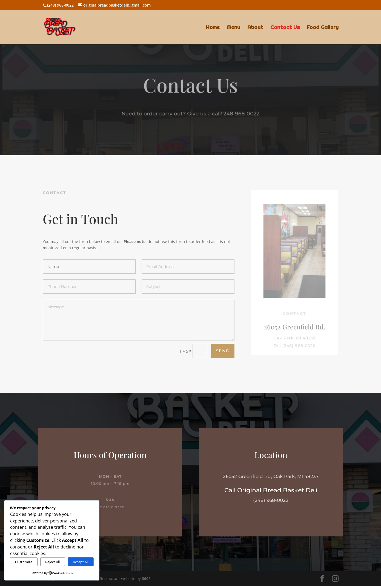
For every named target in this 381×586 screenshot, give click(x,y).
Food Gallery (323, 27)
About (255, 27)
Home (213, 27)
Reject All (52, 561)
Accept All (80, 561)
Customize (23, 561)
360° (146, 578)
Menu (233, 27)
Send (223, 350)
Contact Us (285, 27)
